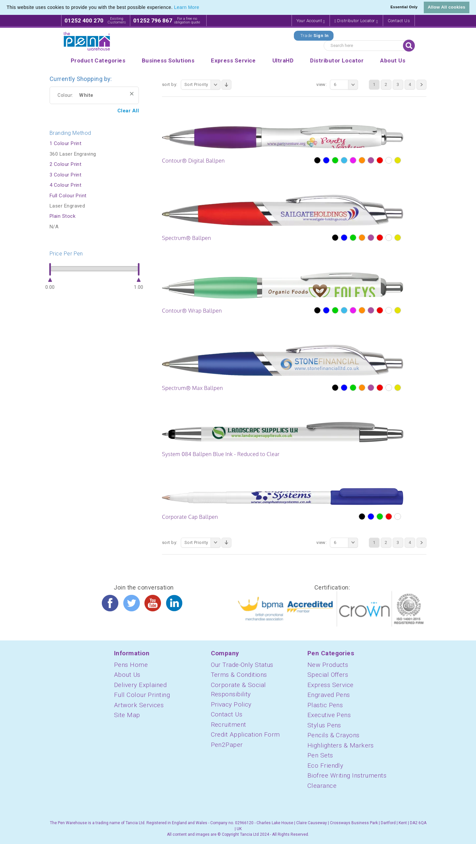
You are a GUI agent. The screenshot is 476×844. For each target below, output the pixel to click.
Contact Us (399, 20)
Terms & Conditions (239, 674)
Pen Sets (320, 755)
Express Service (330, 685)
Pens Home (131, 665)
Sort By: (170, 84)
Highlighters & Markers (340, 745)
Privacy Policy (231, 704)
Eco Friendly (325, 765)
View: (321, 84)
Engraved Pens (328, 695)
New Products (327, 665)
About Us (127, 674)
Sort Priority (202, 85)
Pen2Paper (227, 744)
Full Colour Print (68, 196)
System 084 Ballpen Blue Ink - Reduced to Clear (221, 454)
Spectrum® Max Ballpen (192, 388)
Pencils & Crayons (333, 735)
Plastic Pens (325, 705)
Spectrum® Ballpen (186, 238)
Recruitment (228, 724)
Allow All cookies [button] (446, 7)
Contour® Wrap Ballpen (192, 310)
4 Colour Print (65, 185)
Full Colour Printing (142, 695)
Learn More (186, 7)
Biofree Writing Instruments (346, 775)
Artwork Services (139, 705)
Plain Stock (62, 216)
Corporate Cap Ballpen (190, 517)
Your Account (311, 21)
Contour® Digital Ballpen (193, 160)
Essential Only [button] (403, 7)
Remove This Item (132, 94)
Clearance (322, 785)
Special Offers (327, 674)
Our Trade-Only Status (242, 665)
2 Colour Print (65, 164)
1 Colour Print (65, 143)
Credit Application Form (245, 734)
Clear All (128, 111)
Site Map (127, 715)
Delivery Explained (140, 685)
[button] (202, 8)
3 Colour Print (65, 175)
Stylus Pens (324, 725)
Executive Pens (329, 715)
